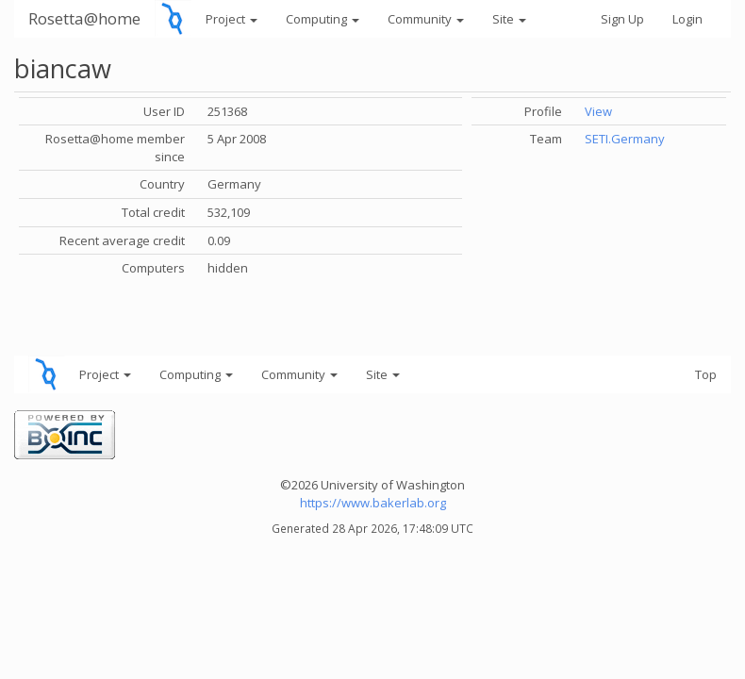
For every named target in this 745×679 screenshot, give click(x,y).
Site (509, 18)
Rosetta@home (84, 18)
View (598, 111)
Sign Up (622, 18)
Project (231, 18)
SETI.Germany (625, 138)
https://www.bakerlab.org (373, 502)
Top (706, 374)
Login (687, 18)
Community (426, 18)
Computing (322, 18)
